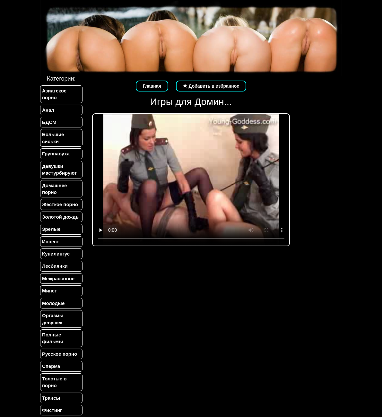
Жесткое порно (60, 204)
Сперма (51, 366)
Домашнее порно (54, 189)
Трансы (51, 398)
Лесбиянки (55, 266)
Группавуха (56, 153)
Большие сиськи (53, 138)
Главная (152, 86)
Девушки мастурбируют (59, 169)
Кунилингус (56, 253)
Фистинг (52, 410)
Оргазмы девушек (53, 319)
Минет (49, 290)
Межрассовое (58, 278)
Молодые (53, 303)
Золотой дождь (60, 217)
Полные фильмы (52, 338)
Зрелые (51, 229)
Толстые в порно (54, 382)
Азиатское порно (54, 94)
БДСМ (49, 122)
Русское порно (59, 354)
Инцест (50, 241)
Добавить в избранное (211, 86)
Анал (48, 110)
